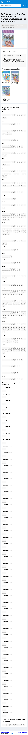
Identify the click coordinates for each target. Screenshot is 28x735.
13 (5, 117)
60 (18, 724)
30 (3, 234)
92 (23, 724)
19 (21, 174)
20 (24, 174)
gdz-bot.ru (8, 2)
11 (24, 115)
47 (10, 724)
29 (24, 231)
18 (19, 174)
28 (21, 231)
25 (13, 231)
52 (13, 724)
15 (11, 133)
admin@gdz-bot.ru (22, 732)
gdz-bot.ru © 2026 (5, 732)
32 (8, 234)
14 (8, 133)
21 (3, 176)
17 (16, 174)
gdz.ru (10, 733)
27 (19, 231)
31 (5, 234)
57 (16, 724)
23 (8, 219)
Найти (24, 5)
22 (5, 176)
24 (11, 231)
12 (3, 117)
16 (13, 174)
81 (21, 724)
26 (16, 231)
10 (21, 115)
